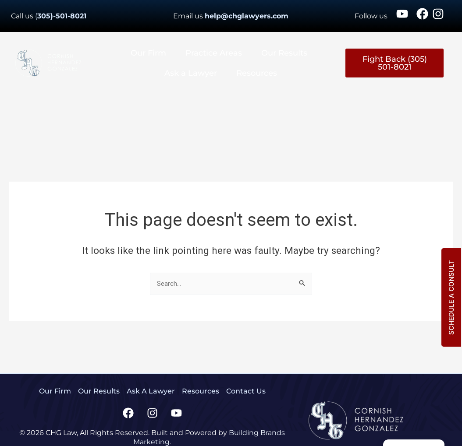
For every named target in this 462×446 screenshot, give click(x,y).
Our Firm (148, 53)
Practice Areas (213, 53)
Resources (256, 73)
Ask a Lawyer (190, 73)
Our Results (284, 53)
